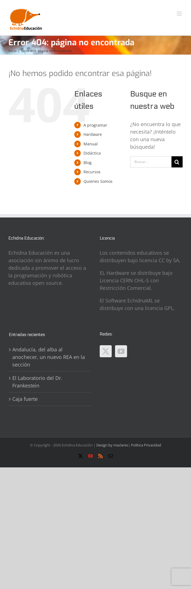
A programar (95, 125)
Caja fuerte (25, 399)
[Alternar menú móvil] (180, 13)
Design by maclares (112, 445)
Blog (87, 162)
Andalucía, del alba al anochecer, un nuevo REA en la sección (48, 357)
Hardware (92, 134)
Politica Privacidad (146, 445)
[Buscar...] (150, 161)
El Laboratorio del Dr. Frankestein (37, 382)
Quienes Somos (98, 181)
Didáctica (92, 153)
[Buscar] (177, 161)
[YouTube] (121, 351)
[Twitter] (106, 351)
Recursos (92, 171)
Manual (90, 143)
